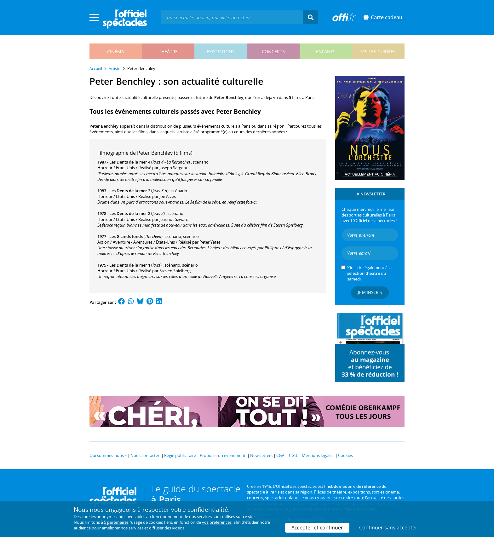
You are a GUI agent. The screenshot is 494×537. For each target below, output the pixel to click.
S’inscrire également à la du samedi (369, 273)
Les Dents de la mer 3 (129, 190)
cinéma (115, 52)
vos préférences (217, 522)
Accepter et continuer (317, 527)
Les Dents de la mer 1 (129, 265)
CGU (293, 455)
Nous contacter (144, 455)
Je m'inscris (370, 292)
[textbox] (232, 17)
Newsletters (261, 455)
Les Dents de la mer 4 (129, 162)
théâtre (168, 52)
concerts (273, 52)
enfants (326, 52)
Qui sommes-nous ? (108, 455)
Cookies (345, 455)
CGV (280, 455)
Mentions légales (317, 455)
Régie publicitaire (180, 455)
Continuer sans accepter (388, 527)
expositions (221, 52)
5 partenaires (116, 522)
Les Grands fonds (126, 236)
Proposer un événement (222, 455)
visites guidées (378, 52)
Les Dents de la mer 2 (129, 213)
